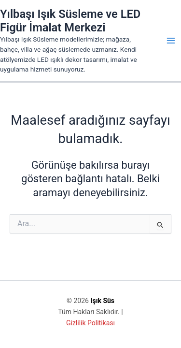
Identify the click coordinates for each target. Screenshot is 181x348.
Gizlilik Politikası (90, 323)
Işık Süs (102, 300)
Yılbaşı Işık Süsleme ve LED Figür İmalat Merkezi (70, 20)
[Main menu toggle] (171, 40)
